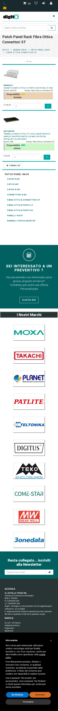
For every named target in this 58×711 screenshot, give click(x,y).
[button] (50, 640)
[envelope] (5, 8)
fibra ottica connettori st (21, 52)
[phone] (4, 4)
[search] (52, 27)
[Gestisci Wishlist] (36, 4)
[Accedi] (51, 4)
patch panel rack (40, 50)
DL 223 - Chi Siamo (13, 623)
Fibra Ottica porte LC (20, 205)
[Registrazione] (44, 4)
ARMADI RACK (20, 50)
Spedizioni (9, 631)
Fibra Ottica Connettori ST (23, 200)
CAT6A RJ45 (13, 189)
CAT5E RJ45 (13, 179)
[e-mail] (49, 572)
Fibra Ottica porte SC (20, 210)
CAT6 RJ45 (12, 184)
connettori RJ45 (17, 195)
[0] (27, 4)
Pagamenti (9, 628)
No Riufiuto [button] (17, 694)
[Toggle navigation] (53, 16)
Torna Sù (13, 165)
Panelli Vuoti (15, 216)
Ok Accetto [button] (40, 695)
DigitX (5, 50)
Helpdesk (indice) (12, 625)
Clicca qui (29, 300)
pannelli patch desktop (21, 221)
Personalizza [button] (28, 702)
